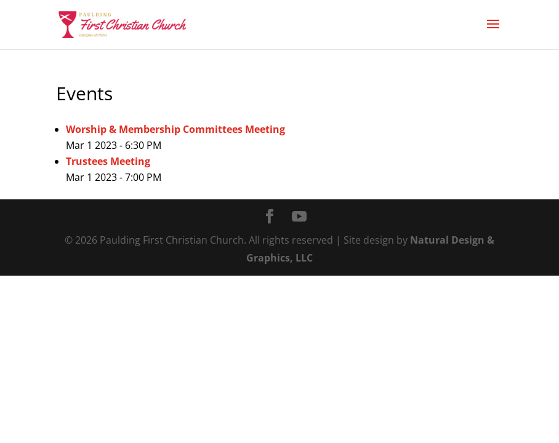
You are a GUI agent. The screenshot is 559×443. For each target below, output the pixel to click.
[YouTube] (299, 217)
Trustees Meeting (108, 161)
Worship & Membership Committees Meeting (175, 129)
